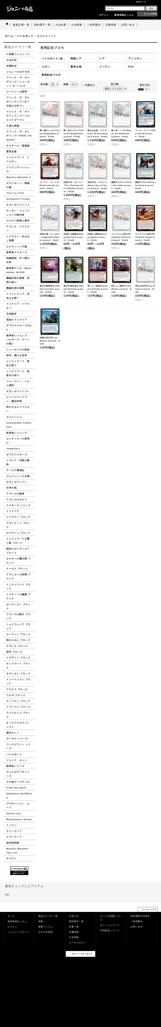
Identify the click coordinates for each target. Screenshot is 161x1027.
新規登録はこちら (124, 15)
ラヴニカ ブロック (17, 646)
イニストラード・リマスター (18, 159)
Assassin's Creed (18, 199)
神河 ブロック (14, 651)
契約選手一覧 (76, 921)
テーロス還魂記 (15, 470)
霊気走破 (11, 151)
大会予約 (11, 60)
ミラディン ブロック (18, 657)
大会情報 (74, 937)
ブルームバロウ (15, 193)
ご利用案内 (137, 921)
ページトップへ (149, 909)
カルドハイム (14, 417)
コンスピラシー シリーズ (18, 746)
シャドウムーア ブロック (18, 626)
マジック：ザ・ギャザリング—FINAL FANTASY (19, 135)
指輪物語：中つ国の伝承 (18, 260)
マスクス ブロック (17, 689)
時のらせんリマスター (18, 409)
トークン (11, 825)
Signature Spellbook (19, 795)
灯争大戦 (11, 487)
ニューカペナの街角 (18, 349)
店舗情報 (74, 932)
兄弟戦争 (11, 313)
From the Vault (16, 787)
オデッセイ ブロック (18, 673)
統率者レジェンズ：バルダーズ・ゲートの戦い (18, 339)
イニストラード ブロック (18, 586)
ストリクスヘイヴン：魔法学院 (16, 399)
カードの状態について (111, 918)
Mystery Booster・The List (18, 850)
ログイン (104, 15)
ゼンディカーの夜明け (18, 440)
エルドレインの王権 (18, 476)
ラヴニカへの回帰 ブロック (18, 576)
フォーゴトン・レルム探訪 (18, 383)
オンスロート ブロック (18, 665)
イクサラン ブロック (18, 517)
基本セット (12, 732)
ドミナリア (12, 511)
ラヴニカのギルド (16, 499)
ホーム (11, 916)
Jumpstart (13, 448)
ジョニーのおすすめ (18, 71)
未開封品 (11, 66)
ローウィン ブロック (18, 634)
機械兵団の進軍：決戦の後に (18, 280)
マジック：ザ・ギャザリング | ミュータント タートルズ (18, 81)
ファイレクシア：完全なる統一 (18, 296)
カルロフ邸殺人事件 (18, 220)
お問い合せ (137, 927)
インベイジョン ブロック (18, 681)
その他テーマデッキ (18, 781)
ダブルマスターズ (16, 454)
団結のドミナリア (16, 319)
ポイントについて (109, 925)
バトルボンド (14, 754)
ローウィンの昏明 (16, 91)
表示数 (44, 84)
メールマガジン (77, 942)
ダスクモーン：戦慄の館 (18, 185)
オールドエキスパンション (18, 724)
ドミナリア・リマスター (18, 305)
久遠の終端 (12, 125)
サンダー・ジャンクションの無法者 (18, 212)
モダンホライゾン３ (18, 204)
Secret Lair (13, 813)
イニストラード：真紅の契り (18, 363)
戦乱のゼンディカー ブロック (18, 550)
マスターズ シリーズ (18, 505)
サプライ (11, 858)
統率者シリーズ (15, 766)
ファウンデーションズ (18, 169)
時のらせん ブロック (18, 640)
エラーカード (14, 836)
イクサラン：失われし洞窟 (18, 238)
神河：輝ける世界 (16, 355)
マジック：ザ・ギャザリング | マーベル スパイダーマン (18, 115)
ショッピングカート (19, 932)
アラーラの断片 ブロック (18, 616)
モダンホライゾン (16, 482)
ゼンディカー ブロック (18, 606)
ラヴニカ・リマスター (18, 228)
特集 (40, 921)
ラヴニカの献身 (15, 493)
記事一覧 (74, 927)
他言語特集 (12, 842)
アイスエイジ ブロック (18, 714)
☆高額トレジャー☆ (18, 54)
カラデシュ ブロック (18, 532)
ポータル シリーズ (17, 738)
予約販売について (109, 930)
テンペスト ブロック (18, 701)
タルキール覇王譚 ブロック (18, 560)
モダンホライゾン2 (17, 391)
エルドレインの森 (16, 246)
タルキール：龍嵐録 (18, 145)
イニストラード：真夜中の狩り (18, 373)
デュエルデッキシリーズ (18, 773)
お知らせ (74, 916)
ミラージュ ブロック (18, 706)
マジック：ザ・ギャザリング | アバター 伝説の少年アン (18, 101)
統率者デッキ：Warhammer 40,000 (18, 270)
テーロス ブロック (17, 568)
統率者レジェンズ (16, 432)
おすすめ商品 (45, 932)
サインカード (14, 831)
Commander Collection (19, 424)
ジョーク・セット (16, 760)
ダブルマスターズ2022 (19, 327)
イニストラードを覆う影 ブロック (18, 540)
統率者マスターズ (16, 252)
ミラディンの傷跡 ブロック (18, 596)
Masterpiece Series (19, 819)
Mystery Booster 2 (18, 177)
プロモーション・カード (18, 805)
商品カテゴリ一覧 (48, 916)
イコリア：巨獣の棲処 (18, 462)
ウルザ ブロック (15, 695)
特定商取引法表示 (140, 916)
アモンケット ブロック (18, 525)
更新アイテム (45, 927)
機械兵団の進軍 (15, 288)
